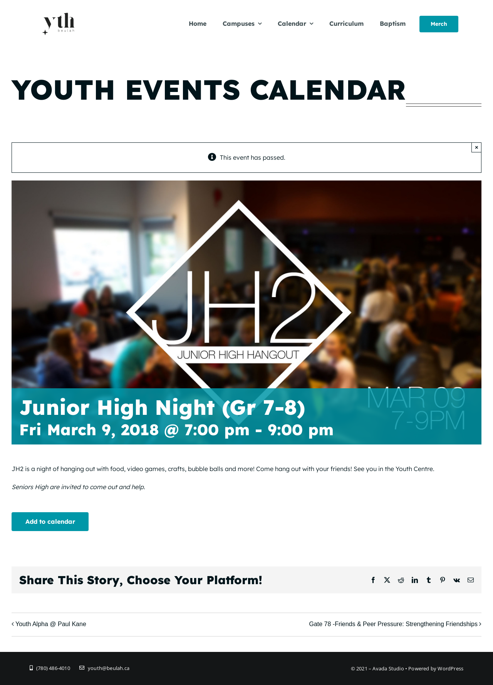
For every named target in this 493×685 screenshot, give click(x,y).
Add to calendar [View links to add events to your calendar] (50, 521)
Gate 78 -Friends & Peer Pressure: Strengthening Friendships (393, 624)
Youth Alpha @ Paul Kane (50, 624)
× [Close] (476, 147)
